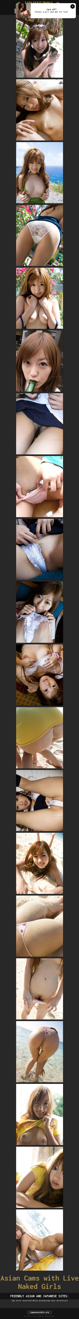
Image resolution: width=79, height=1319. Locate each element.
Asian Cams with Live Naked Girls (39, 1282)
